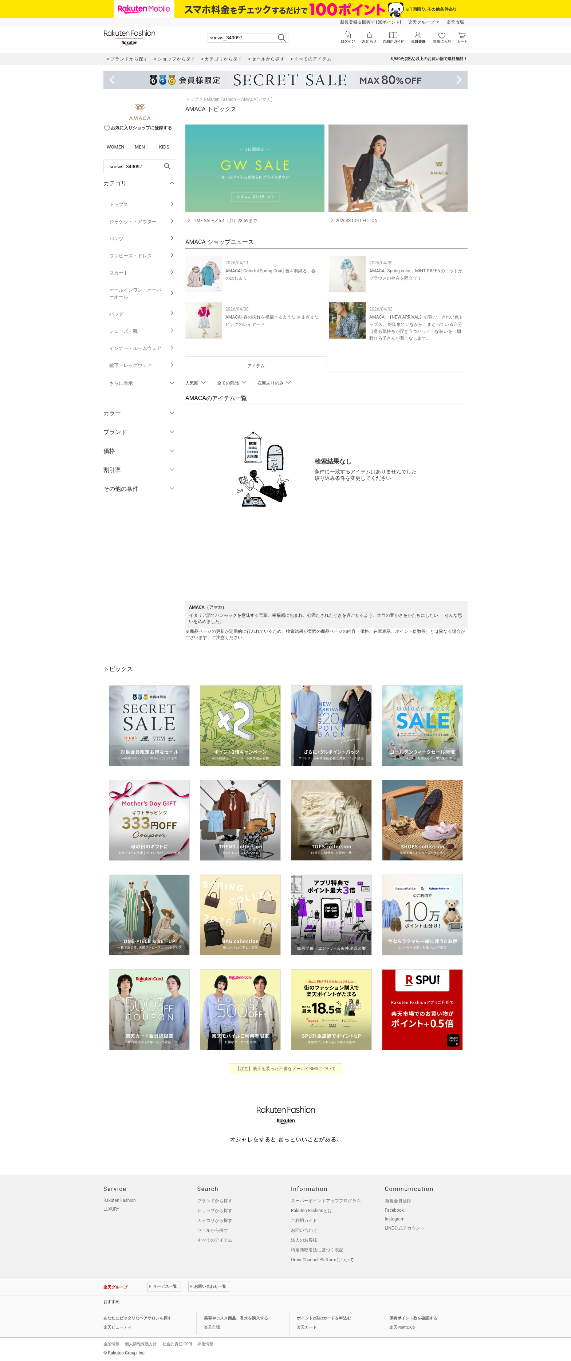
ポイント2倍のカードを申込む (324, 1318)
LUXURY (111, 1209)
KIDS (164, 147)
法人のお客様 (304, 1240)
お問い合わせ (304, 1230)
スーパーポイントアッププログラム (326, 1200)
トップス (141, 204)
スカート (141, 272)
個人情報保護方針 (141, 1344)
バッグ (141, 314)
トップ (191, 99)
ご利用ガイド (304, 1220)
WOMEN (116, 147)
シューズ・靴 (141, 331)
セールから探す (212, 1230)
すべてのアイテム (214, 1240)
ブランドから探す (214, 1200)
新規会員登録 (398, 1200)
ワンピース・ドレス (141, 255)
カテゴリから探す (214, 1220)
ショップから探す (214, 1210)
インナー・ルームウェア (141, 348)
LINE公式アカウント (405, 1228)
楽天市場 (455, 22)
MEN (140, 147)
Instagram (395, 1219)
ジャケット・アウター (141, 221)
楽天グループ (421, 22)
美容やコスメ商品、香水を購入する (236, 1318)
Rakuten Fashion (220, 99)
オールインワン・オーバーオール (141, 293)
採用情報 (205, 1344)
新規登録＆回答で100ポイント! (370, 22)
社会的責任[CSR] (177, 1344)
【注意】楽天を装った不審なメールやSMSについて (285, 1068)
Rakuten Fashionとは (311, 1210)
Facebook (394, 1210)
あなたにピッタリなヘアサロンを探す (137, 1318)
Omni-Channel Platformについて (322, 1259)
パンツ (141, 238)
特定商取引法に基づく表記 (317, 1249)
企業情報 (111, 1344)
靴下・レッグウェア (141, 365)
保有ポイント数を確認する (413, 1318)
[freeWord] (139, 166)
